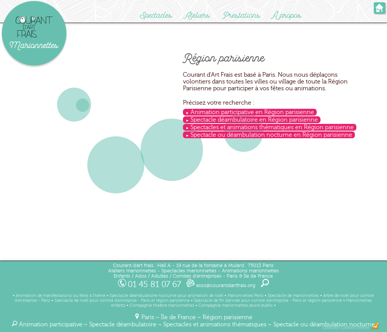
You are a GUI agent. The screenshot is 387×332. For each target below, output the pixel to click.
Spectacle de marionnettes (293, 295)
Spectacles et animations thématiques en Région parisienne (272, 127)
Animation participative (50, 324)
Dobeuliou (331, 328)
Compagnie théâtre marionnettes (162, 305)
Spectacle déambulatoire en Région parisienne (254, 119)
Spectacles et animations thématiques (214, 324)
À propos (287, 15)
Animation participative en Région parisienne (252, 112)
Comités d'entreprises (197, 276)
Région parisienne (227, 317)
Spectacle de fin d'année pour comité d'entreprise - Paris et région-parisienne (268, 300)
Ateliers (197, 15)
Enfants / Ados (130, 276)
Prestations (241, 15)
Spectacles (156, 15)
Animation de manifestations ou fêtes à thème (60, 295)
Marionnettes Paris (245, 295)
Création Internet (360, 328)
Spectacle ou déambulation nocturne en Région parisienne (271, 134)
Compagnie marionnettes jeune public (235, 305)
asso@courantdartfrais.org (220, 285)
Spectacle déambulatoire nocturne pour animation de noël (166, 295)
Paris (147, 317)
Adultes (159, 276)
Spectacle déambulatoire (122, 324)
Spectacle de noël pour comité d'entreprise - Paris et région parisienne (122, 300)
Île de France (178, 317)
